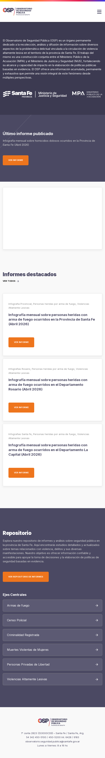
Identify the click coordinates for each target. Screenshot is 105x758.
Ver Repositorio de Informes (25, 576)
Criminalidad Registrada (23, 635)
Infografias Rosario (19, 368)
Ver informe (18, 160)
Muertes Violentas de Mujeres (28, 650)
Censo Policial (16, 620)
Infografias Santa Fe (20, 434)
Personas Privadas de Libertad (28, 664)
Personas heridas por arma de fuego (54, 303)
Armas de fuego (18, 605)
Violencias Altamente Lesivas (27, 679)
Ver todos (9, 281)
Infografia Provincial (20, 303)
